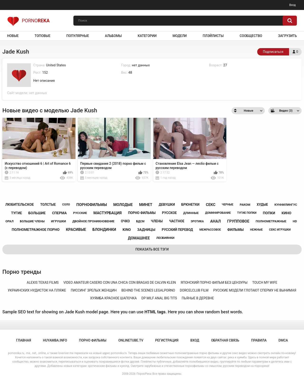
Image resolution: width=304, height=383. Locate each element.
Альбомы (113, 36)
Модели (179, 36)
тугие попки (246, 212)
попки (269, 213)
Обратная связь (225, 340)
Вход (292, 5)
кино (286, 213)
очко (125, 221)
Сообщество (251, 36)
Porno (28, 21)
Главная (23, 340)
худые (262, 204)
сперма (59, 213)
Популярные (77, 36)
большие (37, 213)
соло (66, 204)
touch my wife (264, 282)
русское (169, 213)
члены (157, 221)
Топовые (42, 36)
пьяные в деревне (198, 298)
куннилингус (285, 204)
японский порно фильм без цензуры (214, 282)
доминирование (218, 212)
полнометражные (271, 221)
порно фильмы (142, 213)
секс (210, 204)
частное (176, 221)
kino (127, 230)
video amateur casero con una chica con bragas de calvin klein (119, 282)
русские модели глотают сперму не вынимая (254, 290)
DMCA (283, 340)
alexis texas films (43, 282)
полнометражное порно (35, 230)
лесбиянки (165, 238)
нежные (256, 229)
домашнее (139, 238)
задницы (146, 230)
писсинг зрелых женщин (94, 290)
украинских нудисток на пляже (37, 290)
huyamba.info (55, 340)
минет (145, 204)
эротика (197, 221)
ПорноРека (144, 373)
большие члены (32, 221)
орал (9, 221)
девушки (167, 204)
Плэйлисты (213, 36)
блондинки (104, 229)
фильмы (235, 230)
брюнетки (190, 204)
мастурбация (107, 213)
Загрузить (287, 36)
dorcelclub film (194, 290)
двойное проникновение (93, 221)
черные (227, 204)
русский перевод (177, 230)
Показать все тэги (152, 249)
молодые (123, 204)
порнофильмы (91, 204)
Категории (147, 36)
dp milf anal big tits (159, 298)
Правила (258, 340)
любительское (19, 204)
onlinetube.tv (130, 340)
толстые (48, 204)
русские (80, 213)
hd (295, 221)
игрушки (58, 221)
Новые (13, 36)
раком (245, 204)
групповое (238, 221)
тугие (16, 213)
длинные (191, 213)
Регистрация (166, 340)
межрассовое (210, 229)
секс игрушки (280, 229)
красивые (76, 229)
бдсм (140, 221)
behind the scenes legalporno (148, 290)
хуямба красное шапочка (113, 298)
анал (215, 221)
